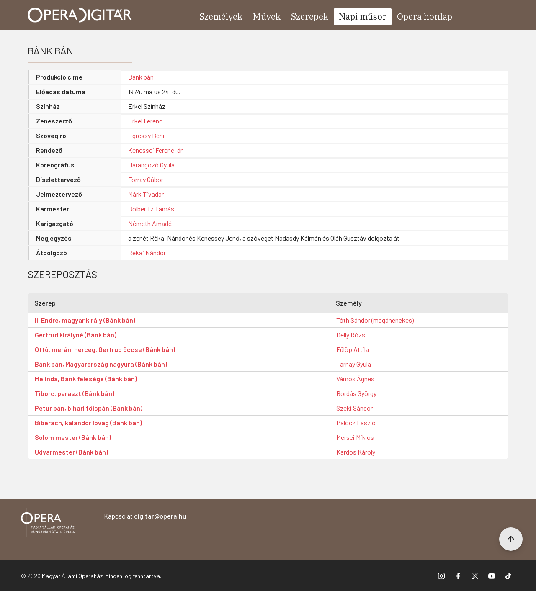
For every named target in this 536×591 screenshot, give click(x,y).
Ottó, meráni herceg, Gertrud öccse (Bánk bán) (105, 349)
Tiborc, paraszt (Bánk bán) (74, 393)
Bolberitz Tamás (151, 209)
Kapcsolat (145, 516)
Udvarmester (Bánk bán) (71, 452)
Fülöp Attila (352, 349)
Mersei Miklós (355, 437)
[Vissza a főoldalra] (48, 524)
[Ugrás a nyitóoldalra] (80, 15)
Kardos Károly (355, 452)
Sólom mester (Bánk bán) (73, 437)
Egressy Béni (146, 135)
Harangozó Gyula (151, 165)
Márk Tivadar (146, 194)
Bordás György (356, 393)
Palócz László (356, 423)
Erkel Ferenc (145, 121)
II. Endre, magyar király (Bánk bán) (85, 320)
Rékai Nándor (147, 253)
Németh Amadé (150, 223)
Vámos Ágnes (355, 379)
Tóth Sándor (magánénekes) (375, 320)
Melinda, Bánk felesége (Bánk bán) (86, 379)
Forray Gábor (145, 179)
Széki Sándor (354, 408)
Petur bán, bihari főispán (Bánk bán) (88, 408)
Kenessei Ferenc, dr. (156, 150)
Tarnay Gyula (353, 364)
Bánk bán (141, 77)
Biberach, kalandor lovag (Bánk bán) (88, 423)
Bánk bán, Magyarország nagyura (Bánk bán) (101, 364)
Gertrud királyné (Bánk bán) (75, 335)
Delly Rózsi (351, 335)
